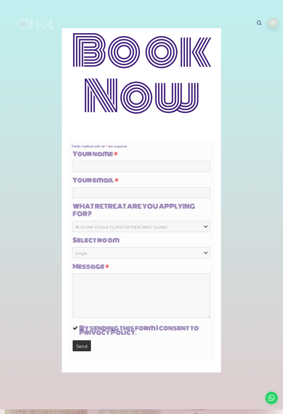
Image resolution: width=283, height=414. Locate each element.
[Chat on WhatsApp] (271, 398)
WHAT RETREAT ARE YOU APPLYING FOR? (134, 210)
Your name (95, 154)
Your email (96, 180)
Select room (96, 240)
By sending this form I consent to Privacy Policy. (139, 330)
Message (91, 266)
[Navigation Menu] (273, 23)
